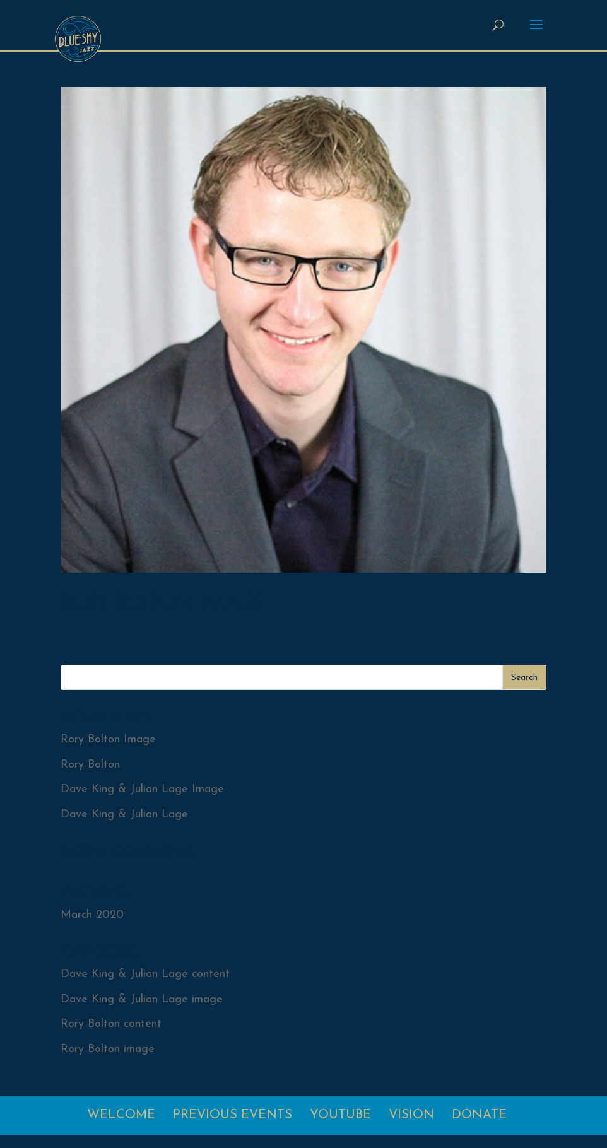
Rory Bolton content (111, 1024)
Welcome (121, 1115)
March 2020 (92, 915)
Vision (411, 1115)
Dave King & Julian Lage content (145, 974)
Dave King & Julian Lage (124, 815)
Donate (479, 1115)
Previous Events (232, 1115)
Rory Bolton (90, 765)
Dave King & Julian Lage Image (142, 789)
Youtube (340, 1115)
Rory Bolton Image (161, 602)
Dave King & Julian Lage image (142, 999)
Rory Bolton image (108, 1049)
